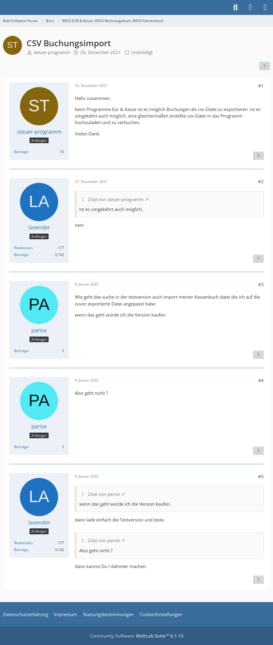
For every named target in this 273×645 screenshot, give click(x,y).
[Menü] (265, 7)
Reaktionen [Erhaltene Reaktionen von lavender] (23, 247)
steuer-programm (52, 52)
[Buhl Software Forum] (3, 7)
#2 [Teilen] (261, 181)
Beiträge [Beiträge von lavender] (21, 254)
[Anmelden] (250, 7)
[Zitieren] (258, 156)
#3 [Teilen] (261, 284)
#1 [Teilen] (261, 86)
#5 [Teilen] (261, 476)
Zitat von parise (104, 494)
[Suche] (235, 7)
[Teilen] (264, 66)
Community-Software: (137, 636)
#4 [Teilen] (261, 380)
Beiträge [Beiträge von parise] (21, 350)
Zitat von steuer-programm (116, 199)
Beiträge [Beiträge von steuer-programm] (21, 151)
